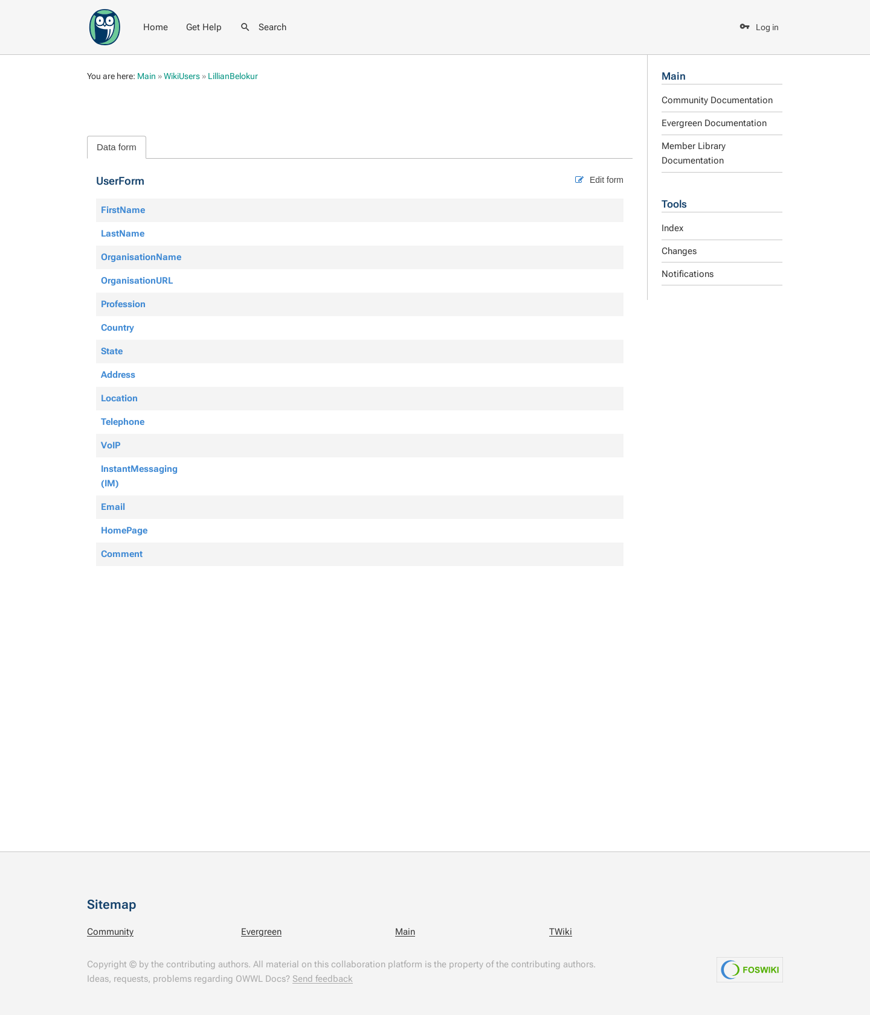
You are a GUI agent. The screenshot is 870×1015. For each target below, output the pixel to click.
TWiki (560, 931)
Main (674, 76)
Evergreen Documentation (714, 123)
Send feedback (322, 978)
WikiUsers (182, 76)
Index (672, 228)
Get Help (204, 27)
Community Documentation (717, 100)
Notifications (688, 274)
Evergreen (261, 931)
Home (155, 27)
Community (110, 931)
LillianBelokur (233, 76)
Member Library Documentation (694, 153)
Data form (117, 147)
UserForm (120, 180)
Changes (679, 251)
